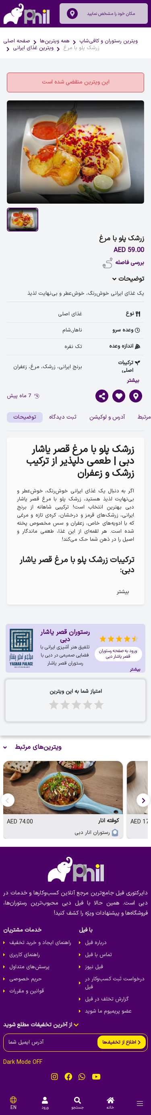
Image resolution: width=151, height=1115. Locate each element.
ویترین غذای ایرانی (33, 48)
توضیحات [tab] (24, 417)
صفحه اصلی (16, 41)
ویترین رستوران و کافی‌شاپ (108, 41)
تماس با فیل (98, 955)
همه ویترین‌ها (55, 41)
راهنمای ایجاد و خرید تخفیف (40, 943)
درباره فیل (96, 943)
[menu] (140, 1103)
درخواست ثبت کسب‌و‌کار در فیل (115, 983)
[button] (143, 800)
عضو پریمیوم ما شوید (108, 1011)
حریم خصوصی (25, 979)
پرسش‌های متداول (29, 967)
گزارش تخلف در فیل (107, 999)
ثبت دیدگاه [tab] (63, 417)
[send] (121, 1042)
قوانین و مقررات (26, 991)
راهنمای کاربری (24, 955)
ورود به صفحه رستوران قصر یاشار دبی (118, 654)
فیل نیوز (94, 967)
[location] (72, 13)
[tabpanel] (75, 521)
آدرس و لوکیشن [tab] (107, 417)
